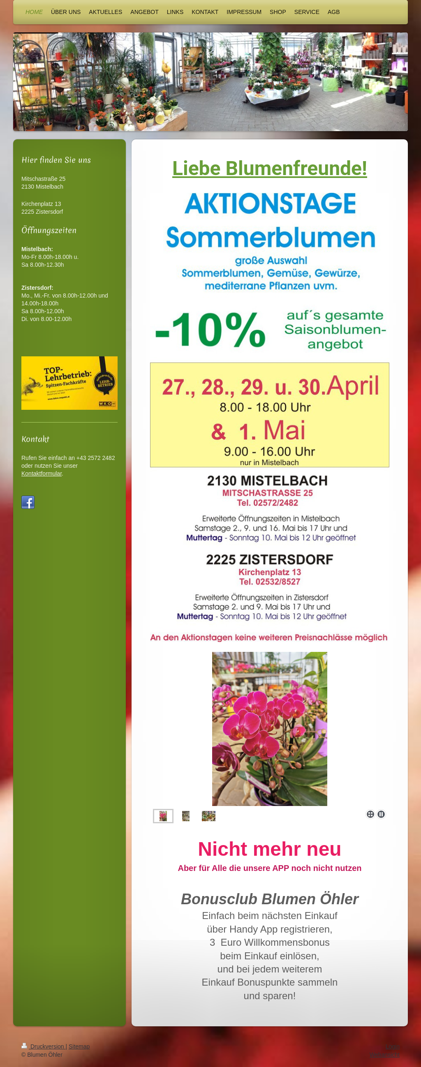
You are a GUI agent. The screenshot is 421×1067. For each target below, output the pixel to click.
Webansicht (385, 1054)
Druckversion (43, 1046)
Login (393, 1046)
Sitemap (79, 1046)
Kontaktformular (41, 473)
